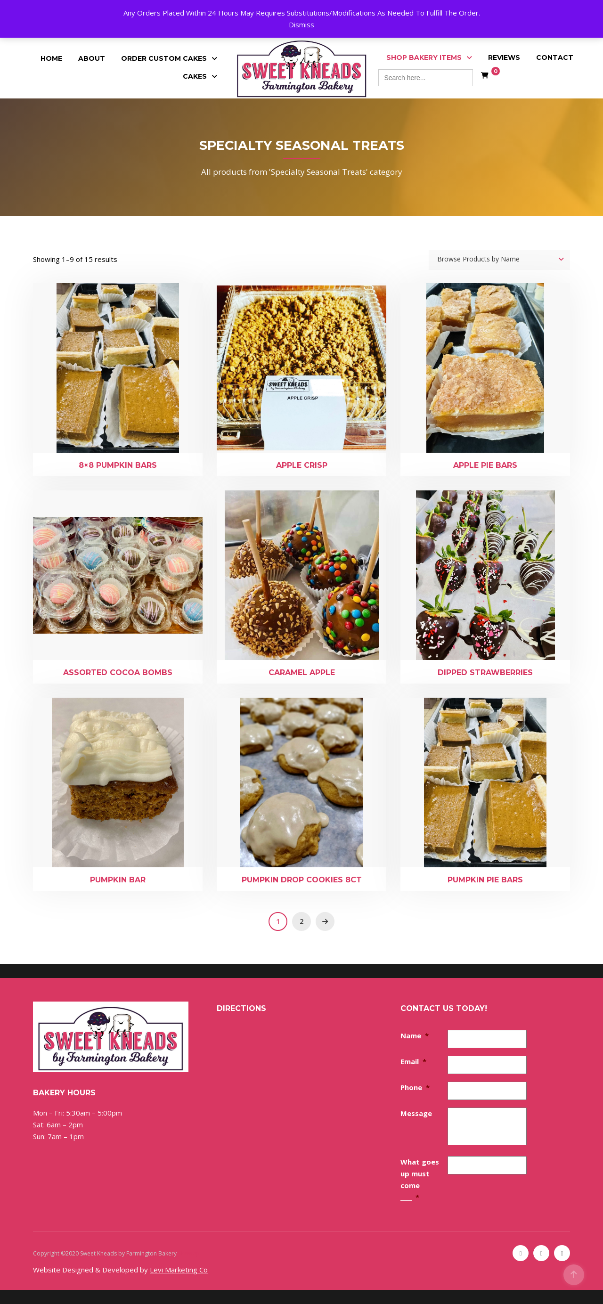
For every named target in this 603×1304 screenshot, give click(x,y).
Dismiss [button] (301, 24)
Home (51, 58)
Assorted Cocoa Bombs (117, 672)
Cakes (195, 76)
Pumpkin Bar (118, 879)
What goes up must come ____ (419, 1179)
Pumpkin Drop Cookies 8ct (302, 879)
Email (413, 1061)
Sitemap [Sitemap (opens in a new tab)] (189, 1253)
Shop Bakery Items (424, 57)
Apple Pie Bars (485, 465)
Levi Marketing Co (179, 1269)
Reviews (504, 57)
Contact (554, 57)
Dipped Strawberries (485, 672)
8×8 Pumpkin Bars (118, 465)
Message (416, 1113)
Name (414, 1035)
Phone (415, 1087)
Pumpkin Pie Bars (485, 879)
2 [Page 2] (301, 921)
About (91, 58)
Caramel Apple (302, 672)
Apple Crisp (301, 465)
